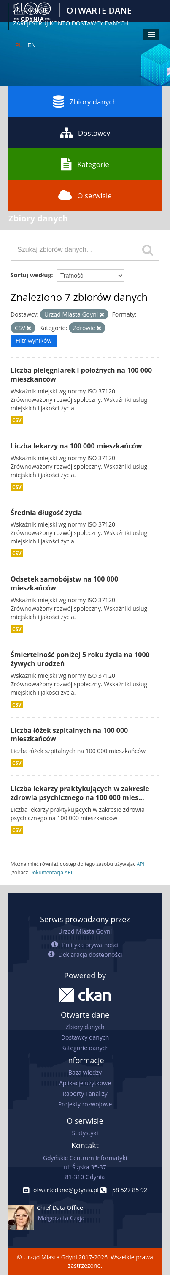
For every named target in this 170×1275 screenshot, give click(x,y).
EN (31, 45)
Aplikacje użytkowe (85, 1083)
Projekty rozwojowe (85, 1104)
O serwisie (85, 195)
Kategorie (85, 164)
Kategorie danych (85, 1048)
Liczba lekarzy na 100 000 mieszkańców (76, 445)
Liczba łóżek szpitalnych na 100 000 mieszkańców (69, 735)
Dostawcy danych (85, 1037)
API (140, 863)
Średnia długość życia (46, 512)
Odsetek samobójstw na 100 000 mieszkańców (64, 583)
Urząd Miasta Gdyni (85, 931)
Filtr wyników (33, 340)
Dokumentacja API (50, 872)
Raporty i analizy (85, 1093)
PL (18, 45)
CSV (17, 420)
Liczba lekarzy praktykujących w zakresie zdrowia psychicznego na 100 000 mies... (80, 793)
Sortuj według (31, 275)
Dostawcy (85, 132)
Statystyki (85, 1133)
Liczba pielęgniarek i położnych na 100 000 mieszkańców (81, 375)
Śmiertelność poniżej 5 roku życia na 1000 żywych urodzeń (80, 659)
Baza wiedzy (85, 1072)
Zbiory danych (85, 101)
